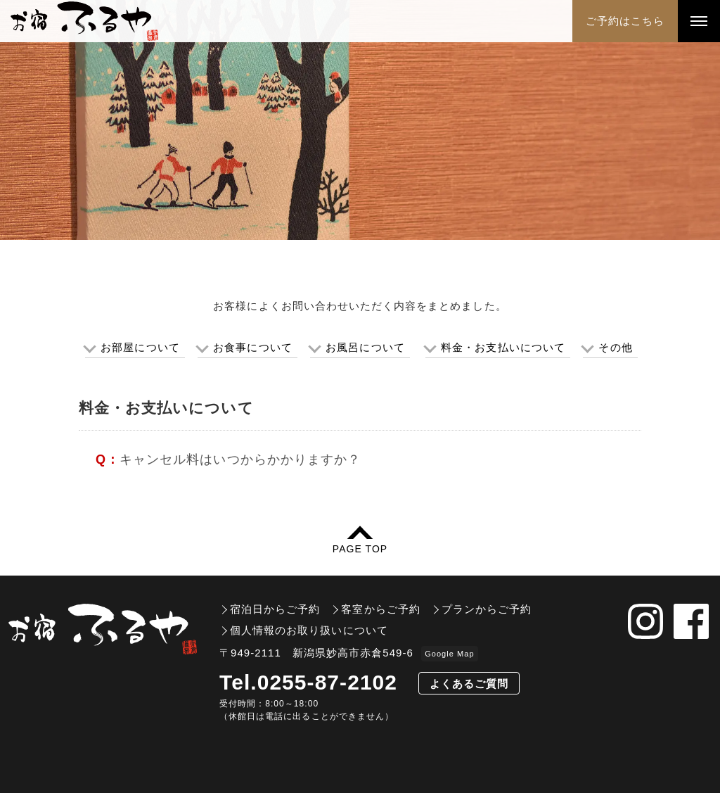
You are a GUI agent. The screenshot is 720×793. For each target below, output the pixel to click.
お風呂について (365, 347)
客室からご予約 (380, 609)
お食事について (252, 347)
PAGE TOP (360, 548)
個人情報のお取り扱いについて (309, 630)
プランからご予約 (487, 609)
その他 (615, 347)
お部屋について (140, 347)
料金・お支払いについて (503, 347)
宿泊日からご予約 (275, 609)
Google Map (449, 653)
